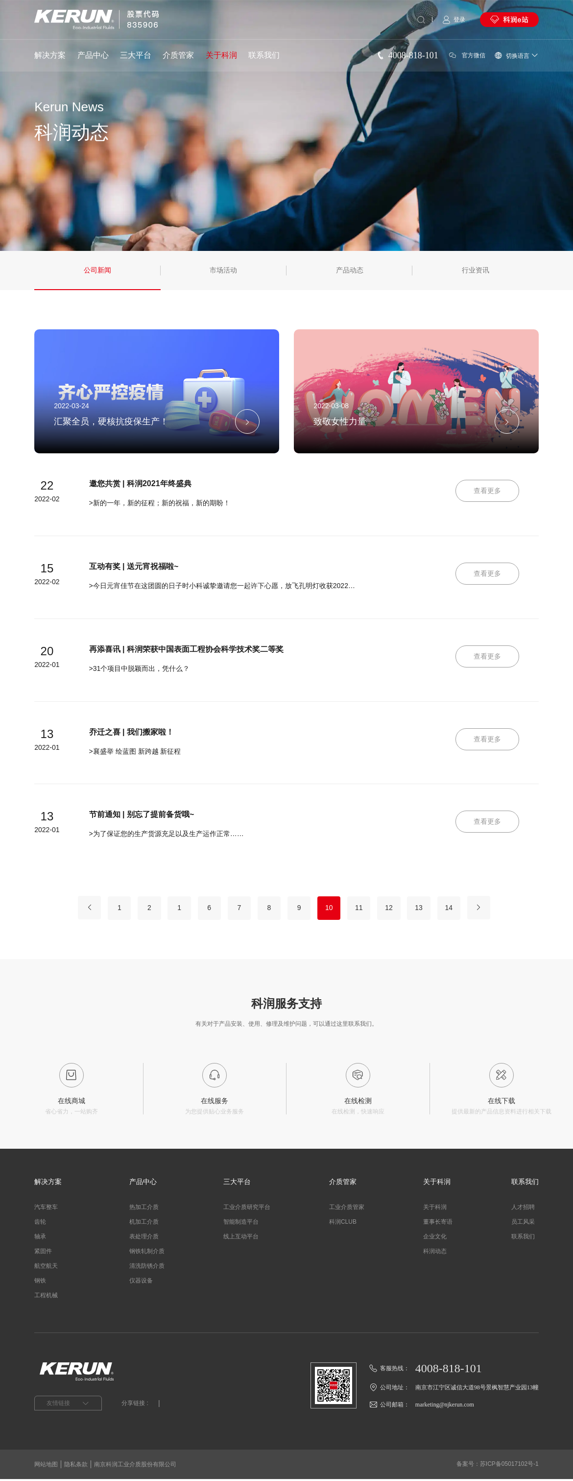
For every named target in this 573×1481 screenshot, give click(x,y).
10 (331, 909)
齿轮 (40, 1223)
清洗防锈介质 (147, 1267)
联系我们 (264, 55)
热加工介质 (144, 1209)
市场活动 (223, 270)
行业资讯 (475, 270)
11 (362, 909)
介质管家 (178, 55)
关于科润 (221, 55)
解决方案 (50, 55)
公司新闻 (97, 270)
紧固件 (43, 1253)
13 (425, 909)
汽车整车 (46, 1209)
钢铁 (40, 1282)
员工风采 (523, 1223)
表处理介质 (144, 1238)
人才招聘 (523, 1209)
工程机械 (46, 1297)
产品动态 (349, 270)
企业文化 (435, 1238)
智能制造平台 (241, 1223)
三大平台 (135, 55)
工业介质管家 (346, 1209)
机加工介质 (144, 1223)
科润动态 (435, 1253)
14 (456, 909)
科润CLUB (343, 1223)
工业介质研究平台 (246, 1209)
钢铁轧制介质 (147, 1253)
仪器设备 (141, 1282)
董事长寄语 (438, 1223)
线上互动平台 (241, 1238)
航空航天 (46, 1267)
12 (394, 909)
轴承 (40, 1238)
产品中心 (93, 55)
